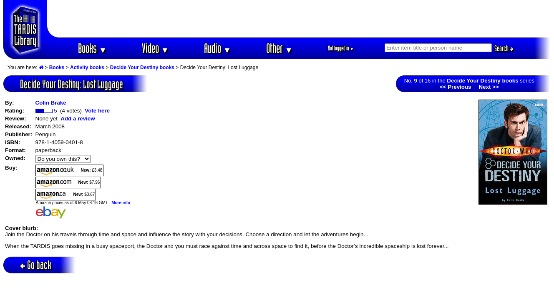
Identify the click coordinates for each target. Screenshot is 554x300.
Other (279, 48)
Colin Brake (50, 103)
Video (155, 48)
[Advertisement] (299, 19)
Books (92, 48)
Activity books (87, 67)
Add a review (77, 118)
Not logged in (341, 48)
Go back (35, 264)
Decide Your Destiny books (142, 67)
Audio (217, 48)
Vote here (97, 111)
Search (504, 48)
